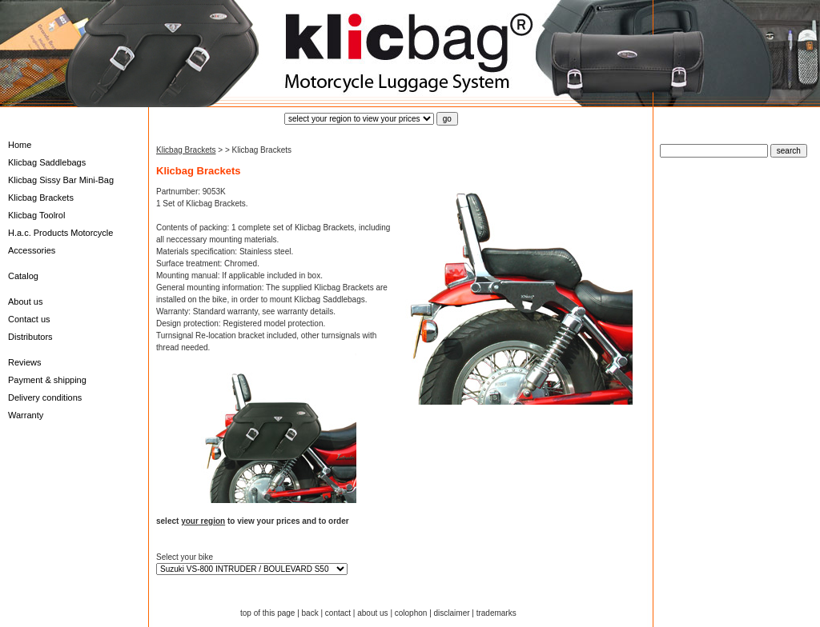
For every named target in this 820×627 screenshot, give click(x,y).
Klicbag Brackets (41, 197)
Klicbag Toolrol (36, 215)
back (310, 613)
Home (19, 145)
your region (203, 521)
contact (338, 613)
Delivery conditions (45, 397)
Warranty (25, 415)
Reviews (25, 362)
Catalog (23, 276)
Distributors (30, 336)
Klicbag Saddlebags (47, 162)
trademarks (496, 613)
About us (25, 301)
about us (372, 613)
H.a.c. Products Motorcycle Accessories (60, 241)
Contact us (29, 319)
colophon (411, 613)
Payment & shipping (47, 380)
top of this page (267, 613)
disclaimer (452, 613)
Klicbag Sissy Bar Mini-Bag (61, 180)
